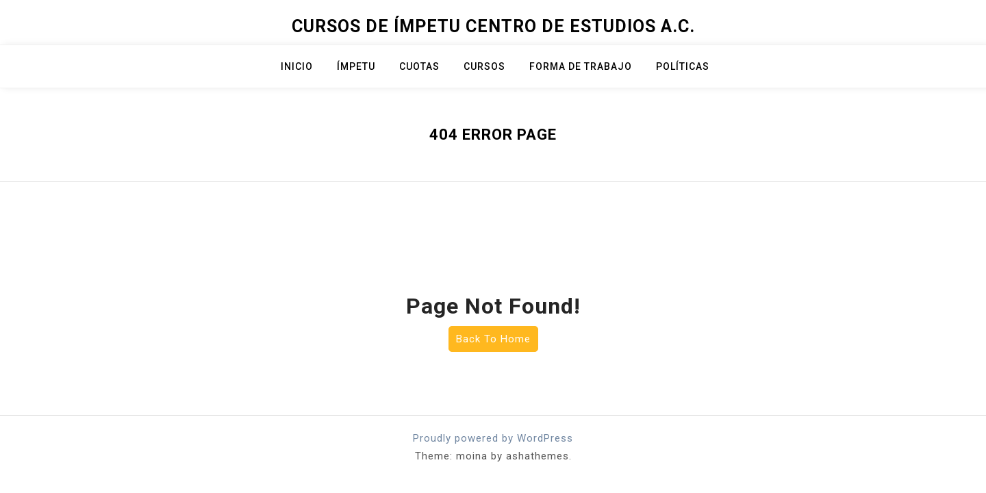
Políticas (682, 66)
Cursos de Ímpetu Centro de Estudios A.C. (493, 26)
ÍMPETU (356, 66)
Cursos (484, 66)
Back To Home (493, 339)
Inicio (297, 66)
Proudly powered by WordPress (493, 438)
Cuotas (419, 66)
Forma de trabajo (580, 66)
